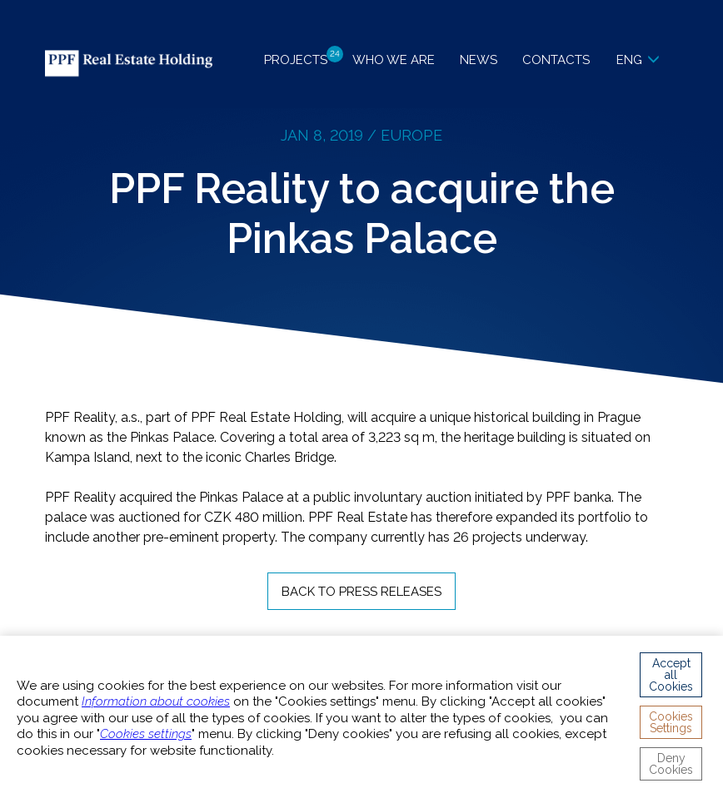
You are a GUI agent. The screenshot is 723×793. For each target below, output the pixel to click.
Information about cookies (156, 701)
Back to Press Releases (361, 591)
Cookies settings (146, 733)
